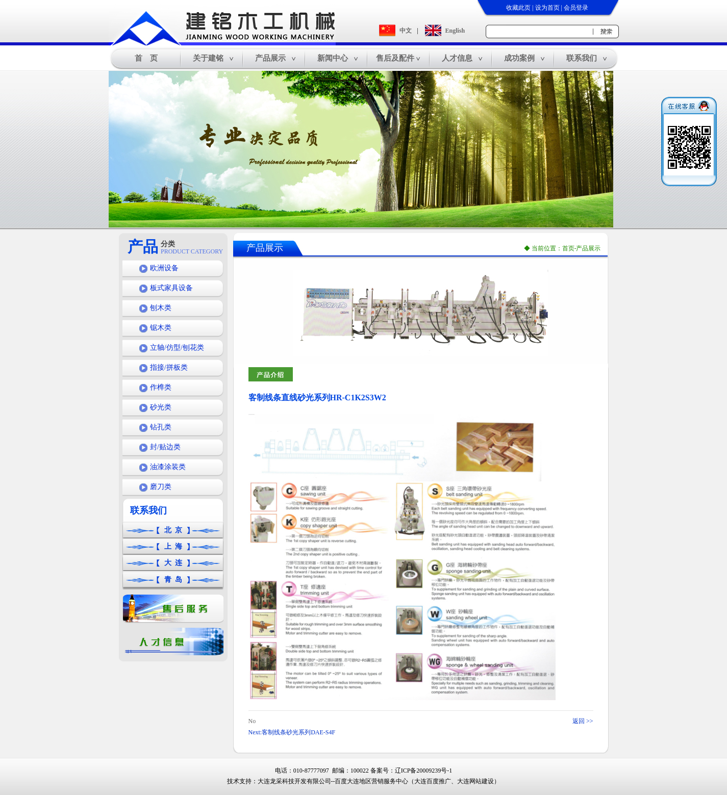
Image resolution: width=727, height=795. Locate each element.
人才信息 (457, 58)
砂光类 (160, 407)
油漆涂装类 (168, 467)
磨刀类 (160, 487)
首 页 (146, 58)
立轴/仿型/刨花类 (177, 347)
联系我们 (581, 58)
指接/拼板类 (169, 367)
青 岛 (173, 579)
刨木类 (160, 308)
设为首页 (547, 7)
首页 (568, 248)
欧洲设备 (164, 268)
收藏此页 (518, 7)
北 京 (173, 530)
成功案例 (519, 58)
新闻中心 (332, 58)
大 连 (173, 563)
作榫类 (160, 387)
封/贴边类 (165, 447)
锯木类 (160, 327)
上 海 (173, 546)
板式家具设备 (171, 288)
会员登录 (576, 7)
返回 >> (582, 721)
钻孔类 (160, 427)
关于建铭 (208, 58)
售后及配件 (395, 58)
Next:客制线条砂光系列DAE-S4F (292, 732)
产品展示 (270, 58)
